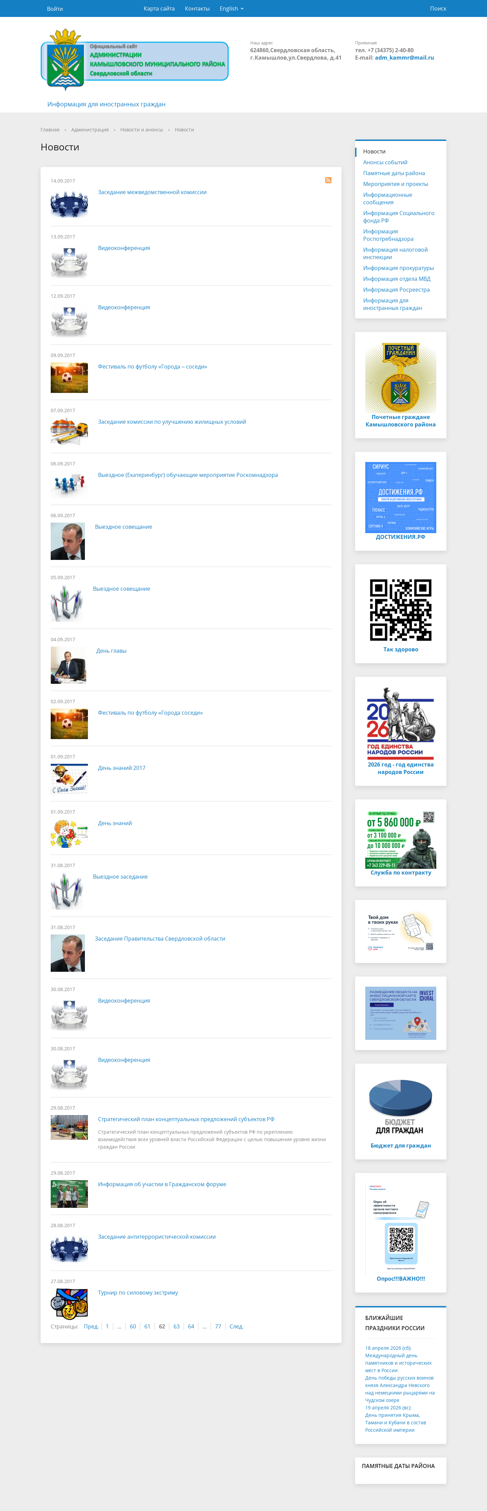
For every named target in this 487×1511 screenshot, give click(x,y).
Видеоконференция (124, 248)
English (229, 8)
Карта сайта (159, 8)
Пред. (91, 1326)
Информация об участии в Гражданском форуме (162, 1184)
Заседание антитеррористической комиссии (157, 1236)
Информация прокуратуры (398, 268)
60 (133, 1326)
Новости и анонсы (141, 129)
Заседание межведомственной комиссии (152, 192)
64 (191, 1326)
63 (176, 1326)
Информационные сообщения (387, 198)
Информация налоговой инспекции (395, 253)
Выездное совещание (123, 526)
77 (218, 1326)
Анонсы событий (385, 162)
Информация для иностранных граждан (106, 104)
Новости (184, 129)
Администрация (90, 129)
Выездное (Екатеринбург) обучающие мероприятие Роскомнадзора (188, 475)
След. (237, 1326)
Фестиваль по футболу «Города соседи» (150, 712)
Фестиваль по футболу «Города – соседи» (152, 366)
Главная (50, 129)
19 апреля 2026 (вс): (388, 1407)
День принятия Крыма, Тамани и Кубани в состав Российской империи (395, 1422)
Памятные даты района (394, 173)
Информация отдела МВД (397, 278)
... (119, 1326)
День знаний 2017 (121, 768)
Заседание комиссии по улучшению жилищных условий (172, 421)
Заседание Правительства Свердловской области (160, 938)
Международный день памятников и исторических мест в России (398, 1362)
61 (147, 1326)
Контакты (197, 8)
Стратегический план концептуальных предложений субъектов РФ (186, 1119)
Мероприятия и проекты (395, 184)
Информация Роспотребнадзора (388, 235)
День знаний (115, 823)
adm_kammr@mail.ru (404, 57)
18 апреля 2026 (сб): (388, 1348)
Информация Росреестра (396, 289)
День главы (111, 650)
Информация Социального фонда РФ (399, 216)
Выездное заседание (120, 876)
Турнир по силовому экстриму (138, 1292)
